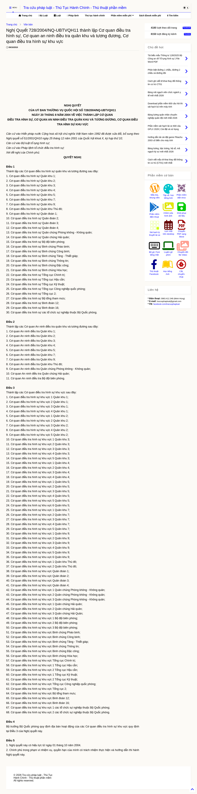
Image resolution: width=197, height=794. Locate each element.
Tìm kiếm (172, 15)
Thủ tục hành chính (95, 15)
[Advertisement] (72, 77)
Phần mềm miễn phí (122, 15)
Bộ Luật (43, 15)
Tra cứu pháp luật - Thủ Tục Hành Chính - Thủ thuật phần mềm (74, 8)
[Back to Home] (192, 789)
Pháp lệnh (73, 15)
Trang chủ (25, 15)
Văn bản (28, 24)
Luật (57, 15)
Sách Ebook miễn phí (150, 15)
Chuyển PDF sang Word (181, 234)
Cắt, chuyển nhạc (181, 274)
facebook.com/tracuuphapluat (166, 304)
